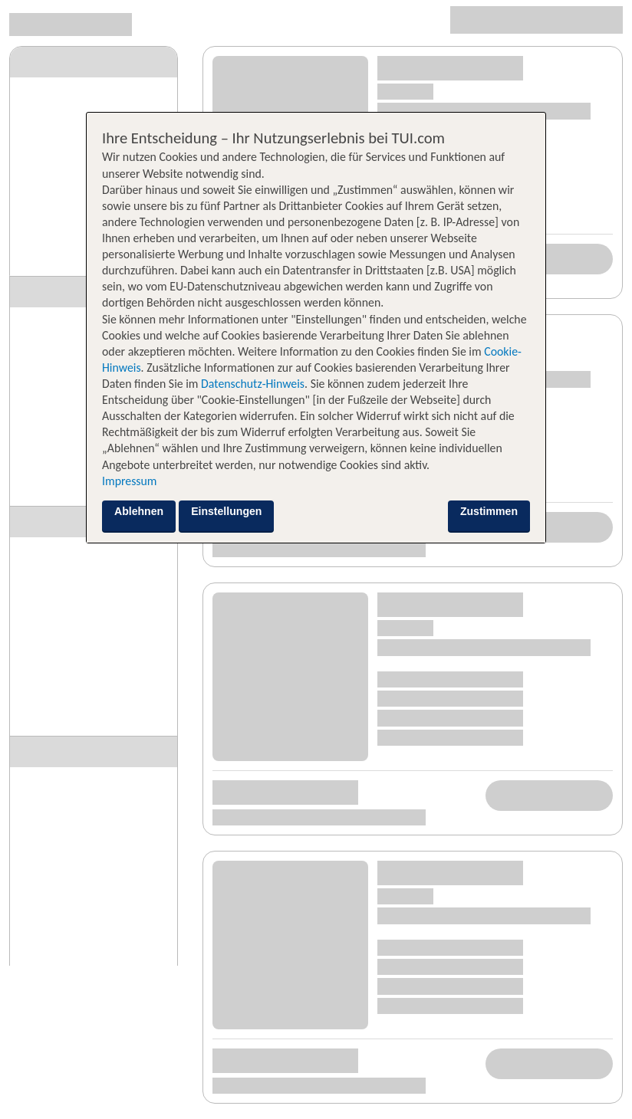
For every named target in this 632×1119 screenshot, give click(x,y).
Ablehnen (138, 511)
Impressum (129, 481)
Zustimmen (489, 511)
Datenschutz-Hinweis (252, 383)
